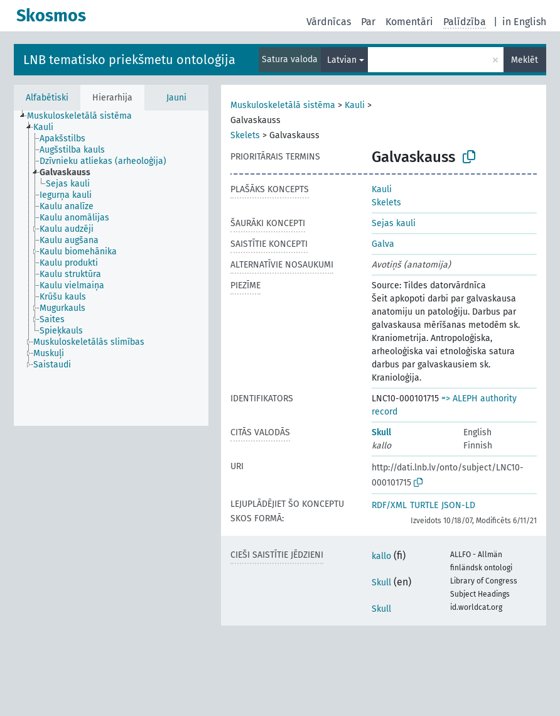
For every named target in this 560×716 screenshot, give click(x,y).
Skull (381, 432)
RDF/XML (389, 505)
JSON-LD (458, 505)
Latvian (342, 60)
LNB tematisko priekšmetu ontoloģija (129, 59)
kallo (381, 556)
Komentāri (409, 22)
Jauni (176, 97)
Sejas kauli (394, 223)
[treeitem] (84, 116)
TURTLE (424, 505)
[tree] (111, 268)
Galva (383, 244)
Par (368, 22)
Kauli (355, 105)
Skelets (245, 135)
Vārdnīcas (328, 22)
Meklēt (524, 60)
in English (524, 22)
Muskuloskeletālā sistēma (282, 105)
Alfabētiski (47, 97)
